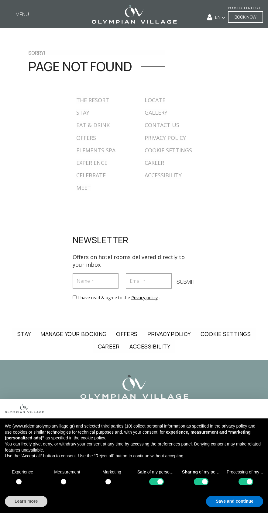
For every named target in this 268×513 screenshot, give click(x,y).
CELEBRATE (91, 175)
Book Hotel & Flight (245, 8)
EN (218, 17)
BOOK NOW (245, 17)
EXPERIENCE (91, 162)
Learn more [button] (26, 501)
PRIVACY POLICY (165, 137)
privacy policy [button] (234, 426)
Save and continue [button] (234, 501)
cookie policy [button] (93, 437)
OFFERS (86, 137)
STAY (82, 112)
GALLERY (156, 112)
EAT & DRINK (93, 125)
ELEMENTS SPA (95, 150)
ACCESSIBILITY (163, 175)
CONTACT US (162, 125)
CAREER (154, 162)
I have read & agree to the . (119, 297)
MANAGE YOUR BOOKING (73, 334)
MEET (83, 187)
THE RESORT (92, 100)
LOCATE (155, 100)
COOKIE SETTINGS (168, 150)
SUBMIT (186, 282)
